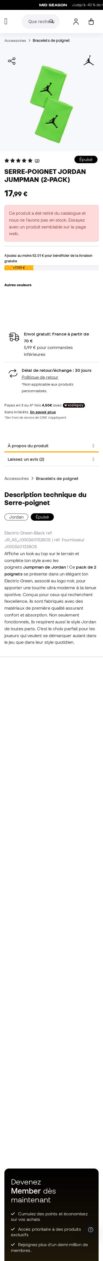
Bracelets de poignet (51, 40)
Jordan (16, 516)
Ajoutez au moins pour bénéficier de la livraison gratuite (48, 258)
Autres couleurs (17, 285)
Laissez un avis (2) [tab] (26, 459)
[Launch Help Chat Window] (91, 1230)
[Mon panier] (91, 21)
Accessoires (15, 40)
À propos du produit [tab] (28, 445)
